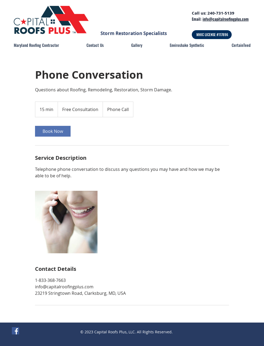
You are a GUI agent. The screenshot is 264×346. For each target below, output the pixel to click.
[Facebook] (15, 330)
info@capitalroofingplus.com (226, 19)
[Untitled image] (66, 222)
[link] (53, 131)
